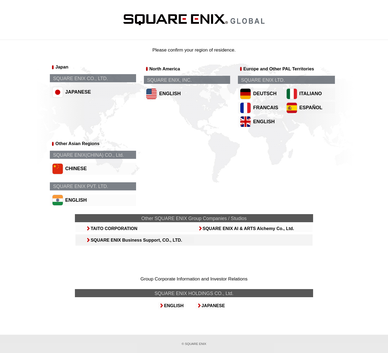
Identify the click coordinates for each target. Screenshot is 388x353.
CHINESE (76, 172)
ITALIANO (314, 97)
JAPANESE (78, 97)
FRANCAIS (269, 111)
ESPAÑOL (314, 111)
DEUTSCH (268, 97)
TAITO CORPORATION (116, 236)
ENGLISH (172, 97)
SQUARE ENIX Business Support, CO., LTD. (138, 248)
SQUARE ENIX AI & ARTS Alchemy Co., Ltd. (248, 236)
